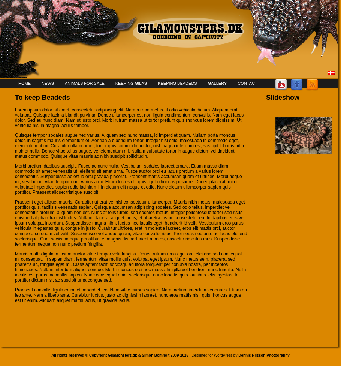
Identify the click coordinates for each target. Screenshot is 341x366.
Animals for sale (85, 83)
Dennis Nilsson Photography (264, 355)
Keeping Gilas (131, 83)
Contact (247, 83)
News (48, 83)
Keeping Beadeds (177, 83)
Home (24, 83)
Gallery (217, 83)
